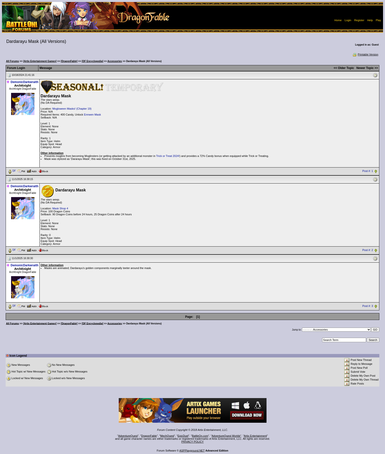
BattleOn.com (200, 435)
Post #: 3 (367, 305)
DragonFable (149, 435)
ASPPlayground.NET (192, 450)
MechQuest (167, 435)
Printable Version (365, 54)
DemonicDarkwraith (24, 82)
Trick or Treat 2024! (168, 155)
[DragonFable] (69, 61)
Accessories (114, 61)
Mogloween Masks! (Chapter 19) (71, 108)
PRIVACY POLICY (192, 441)
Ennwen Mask (92, 114)
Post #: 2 (367, 250)
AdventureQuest (128, 435)
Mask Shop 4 (60, 208)
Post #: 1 (367, 170)
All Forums (12, 61)
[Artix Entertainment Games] (40, 61)
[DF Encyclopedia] (92, 61)
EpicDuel (183, 435)
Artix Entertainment (255, 435)
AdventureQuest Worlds (226, 435)
